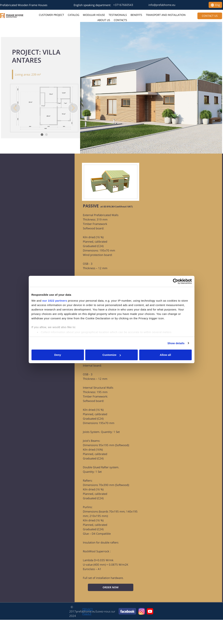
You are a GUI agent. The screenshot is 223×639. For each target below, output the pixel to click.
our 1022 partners (54, 300)
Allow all (165, 354)
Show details (176, 343)
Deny (57, 354)
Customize (111, 354)
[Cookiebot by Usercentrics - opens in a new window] (175, 281)
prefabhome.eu (85, 611)
